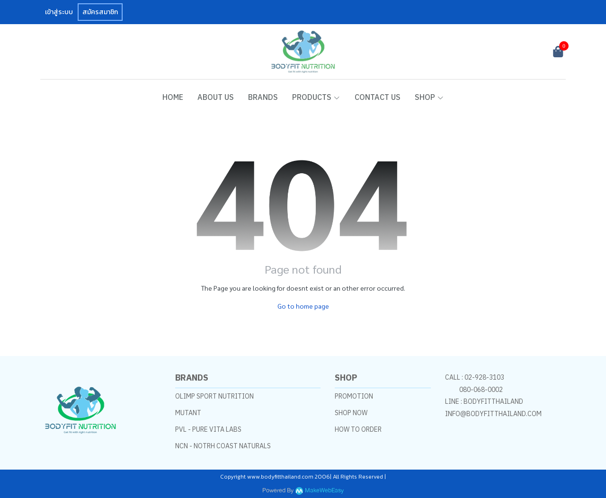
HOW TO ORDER (358, 429)
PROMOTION (354, 396)
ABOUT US (215, 97)
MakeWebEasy (324, 491)
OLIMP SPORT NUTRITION (214, 396)
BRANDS (263, 97)
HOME (172, 97)
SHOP (429, 97)
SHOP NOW (351, 413)
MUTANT (188, 413)
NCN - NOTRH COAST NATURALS (223, 446)
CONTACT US (378, 97)
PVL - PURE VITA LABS (208, 429)
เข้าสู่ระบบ (59, 12)
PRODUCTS (316, 97)
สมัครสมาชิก (100, 12)
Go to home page (303, 306)
